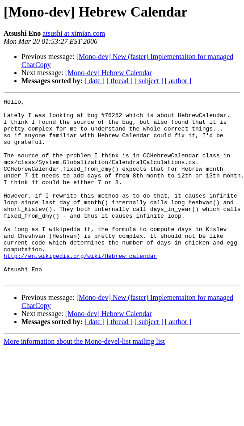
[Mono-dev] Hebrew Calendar (108, 72)
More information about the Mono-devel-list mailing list (84, 377)
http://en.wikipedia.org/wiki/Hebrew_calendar (80, 288)
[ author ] (178, 80)
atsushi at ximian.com (73, 33)
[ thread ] (119, 80)
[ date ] (94, 80)
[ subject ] (149, 80)
